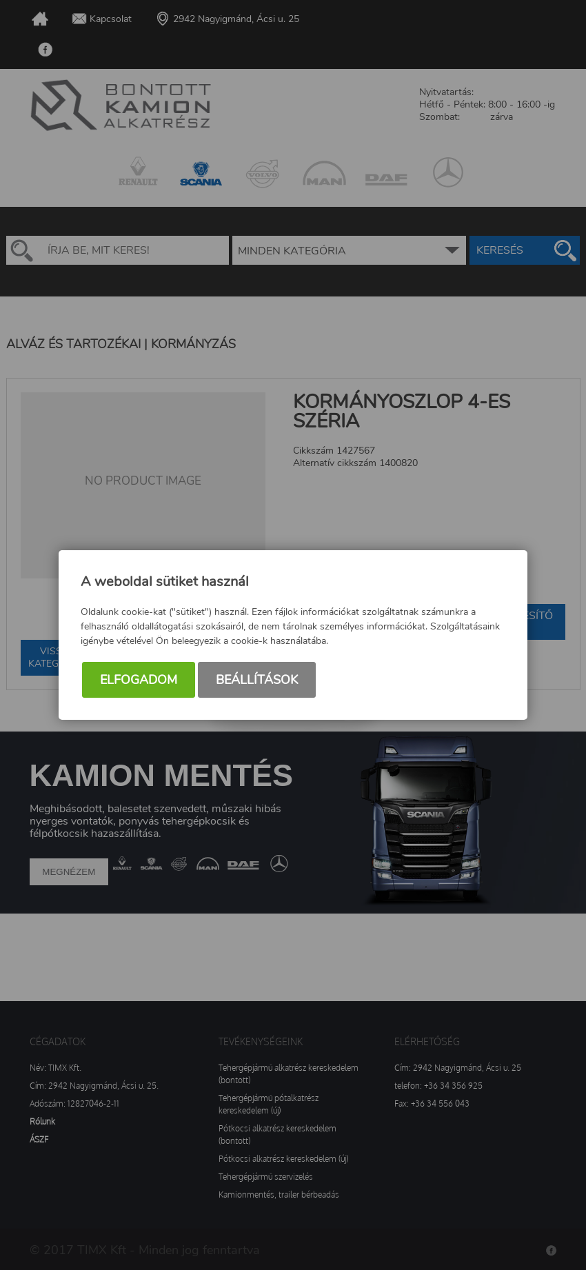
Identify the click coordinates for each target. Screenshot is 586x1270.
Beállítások (257, 680)
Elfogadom (138, 680)
